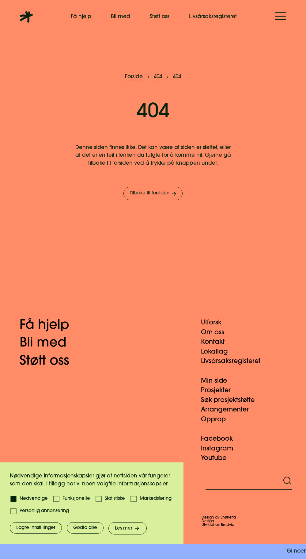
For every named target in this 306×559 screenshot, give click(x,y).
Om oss (216, 332)
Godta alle (85, 528)
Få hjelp (81, 16)
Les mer (127, 528)
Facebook (220, 439)
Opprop (217, 419)
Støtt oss (159, 16)
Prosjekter (219, 390)
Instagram (220, 449)
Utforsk (215, 323)
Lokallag (218, 352)
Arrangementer (228, 410)
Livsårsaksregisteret (213, 16)
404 (158, 76)
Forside (134, 76)
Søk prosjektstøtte (231, 400)
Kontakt (216, 342)
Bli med (120, 16)
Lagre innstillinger (35, 528)
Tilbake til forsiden (153, 194)
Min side (217, 381)
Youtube (217, 458)
